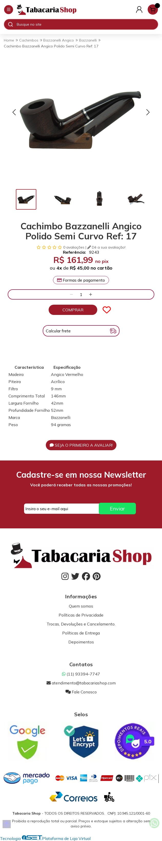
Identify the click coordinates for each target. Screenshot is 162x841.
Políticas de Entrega (81, 632)
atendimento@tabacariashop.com (81, 682)
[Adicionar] (91, 294)
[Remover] (71, 294)
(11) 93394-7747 (81, 673)
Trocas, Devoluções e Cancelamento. (81, 624)
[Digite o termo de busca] (87, 24)
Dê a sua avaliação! (106, 247)
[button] (14, 112)
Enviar (117, 508)
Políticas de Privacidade (81, 615)
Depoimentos (81, 641)
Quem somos (81, 606)
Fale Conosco (81, 691)
